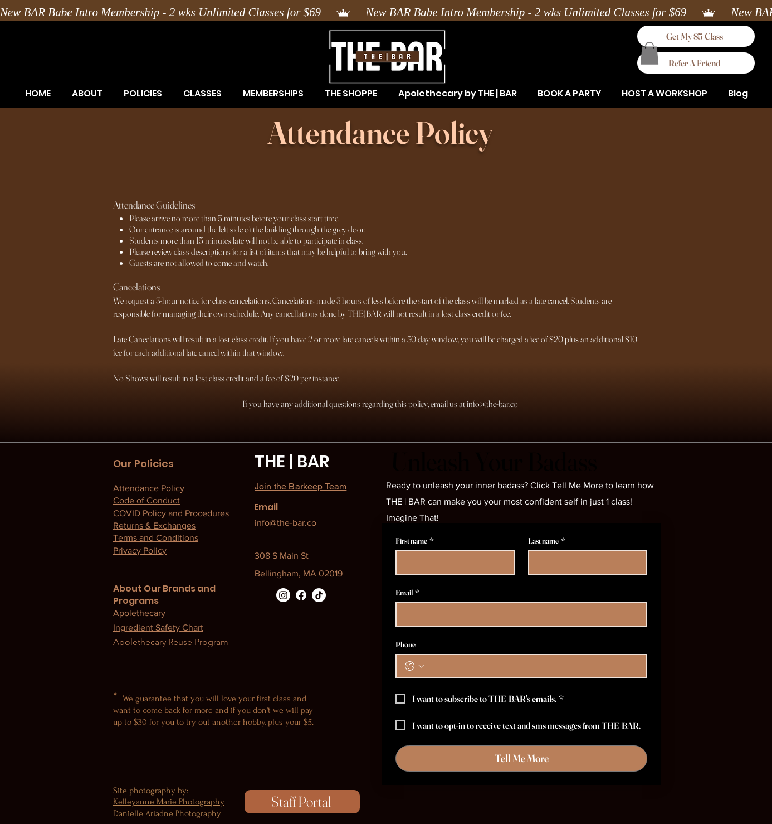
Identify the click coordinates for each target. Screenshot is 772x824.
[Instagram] (283, 595)
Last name (546, 541)
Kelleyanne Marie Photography (168, 802)
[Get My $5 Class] (696, 36)
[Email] (518, 614)
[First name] (452, 562)
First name (414, 541)
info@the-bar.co (492, 403)
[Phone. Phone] (532, 666)
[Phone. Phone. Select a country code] (414, 666)
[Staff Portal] (302, 801)
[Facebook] (301, 595)
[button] (143, 94)
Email (407, 593)
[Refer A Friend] (696, 63)
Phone (405, 644)
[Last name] (584, 562)
